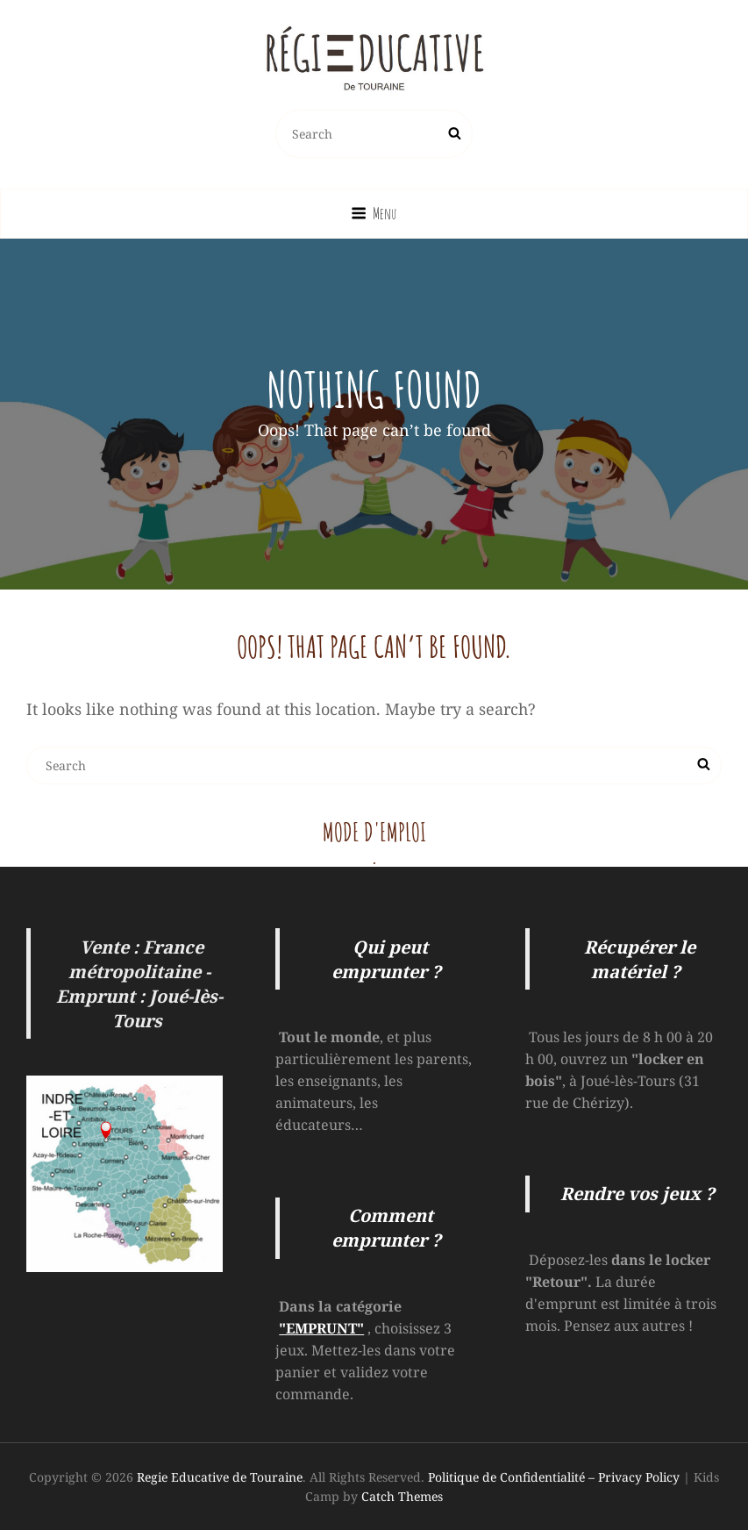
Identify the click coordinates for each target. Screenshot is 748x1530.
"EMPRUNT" (321, 1328)
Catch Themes (402, 1496)
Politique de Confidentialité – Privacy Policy (554, 1477)
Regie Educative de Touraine (220, 1477)
